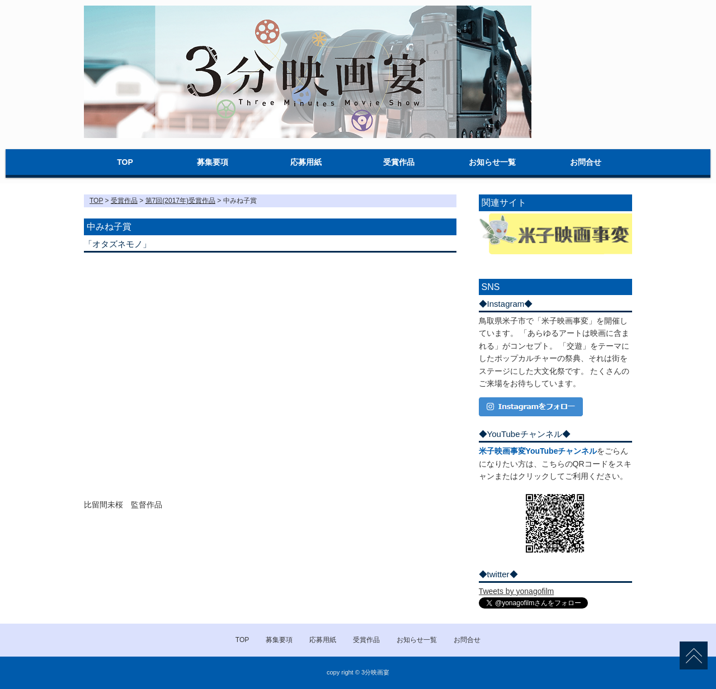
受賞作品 (398, 162)
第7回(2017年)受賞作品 (180, 201)
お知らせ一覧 (492, 162)
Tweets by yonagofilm (516, 591)
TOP (125, 162)
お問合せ (585, 162)
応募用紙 (306, 162)
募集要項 (212, 162)
